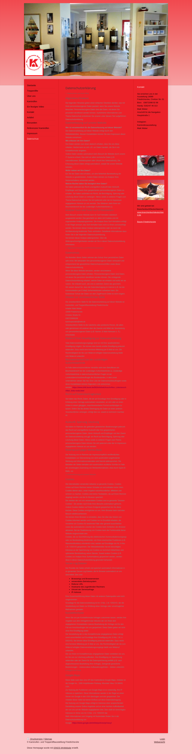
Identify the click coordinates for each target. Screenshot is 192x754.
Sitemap (48, 739)
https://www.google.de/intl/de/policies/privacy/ (92, 723)
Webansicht (159, 742)
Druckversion (35, 739)
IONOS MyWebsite (62, 748)
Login (162, 739)
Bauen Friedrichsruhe (146, 222)
